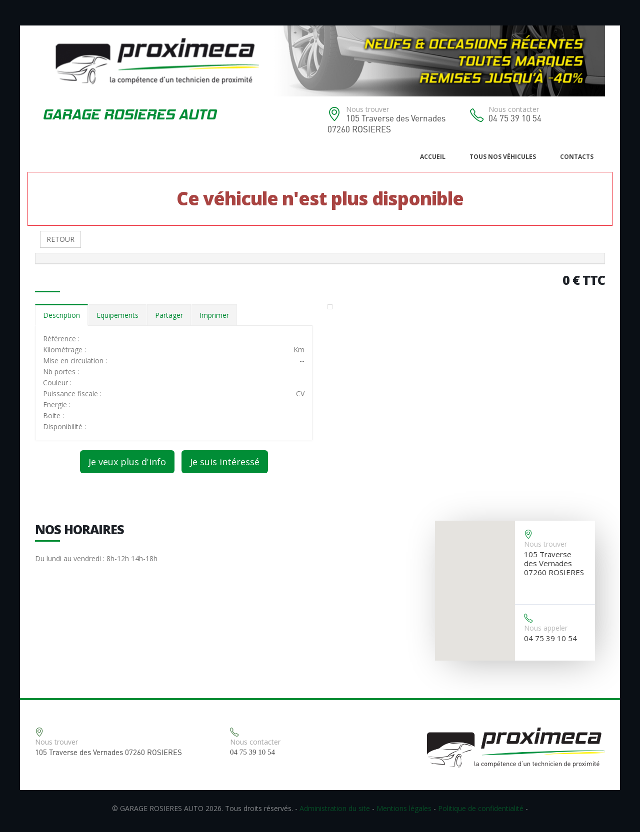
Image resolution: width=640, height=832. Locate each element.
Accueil (433, 156)
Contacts (577, 156)
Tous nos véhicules (503, 156)
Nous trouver (367, 109)
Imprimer (214, 315)
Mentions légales (404, 808)
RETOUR (60, 239)
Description (61, 315)
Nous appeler (546, 628)
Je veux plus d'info (127, 462)
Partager (169, 315)
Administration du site (335, 808)
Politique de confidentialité (481, 808)
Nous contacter (513, 109)
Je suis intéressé (225, 462)
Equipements (117, 315)
